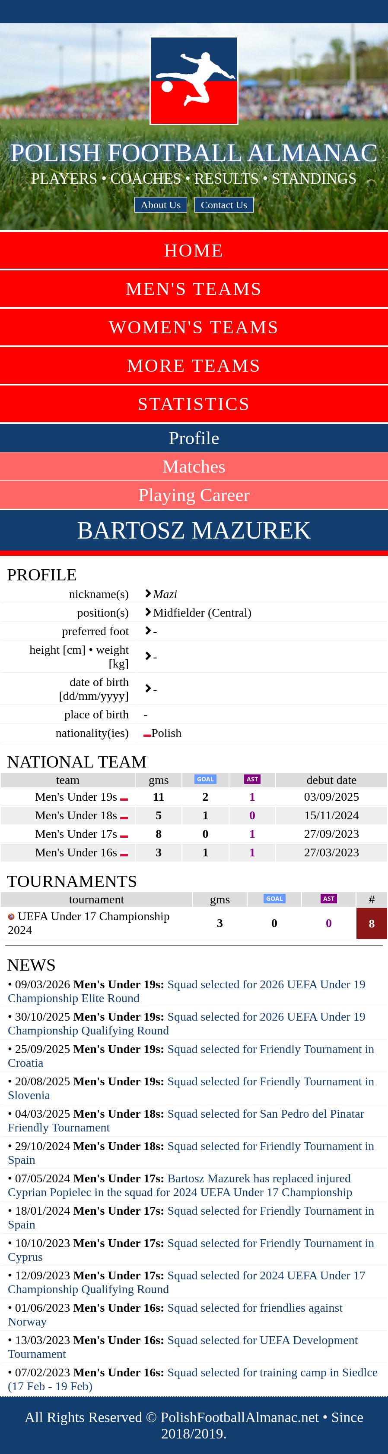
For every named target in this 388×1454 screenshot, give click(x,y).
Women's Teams (193, 327)
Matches (194, 466)
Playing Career (194, 495)
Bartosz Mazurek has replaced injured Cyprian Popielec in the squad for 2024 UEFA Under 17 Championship (180, 1185)
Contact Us (224, 204)
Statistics (194, 404)
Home (194, 250)
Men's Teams (193, 289)
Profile (194, 438)
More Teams (194, 365)
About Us (161, 204)
